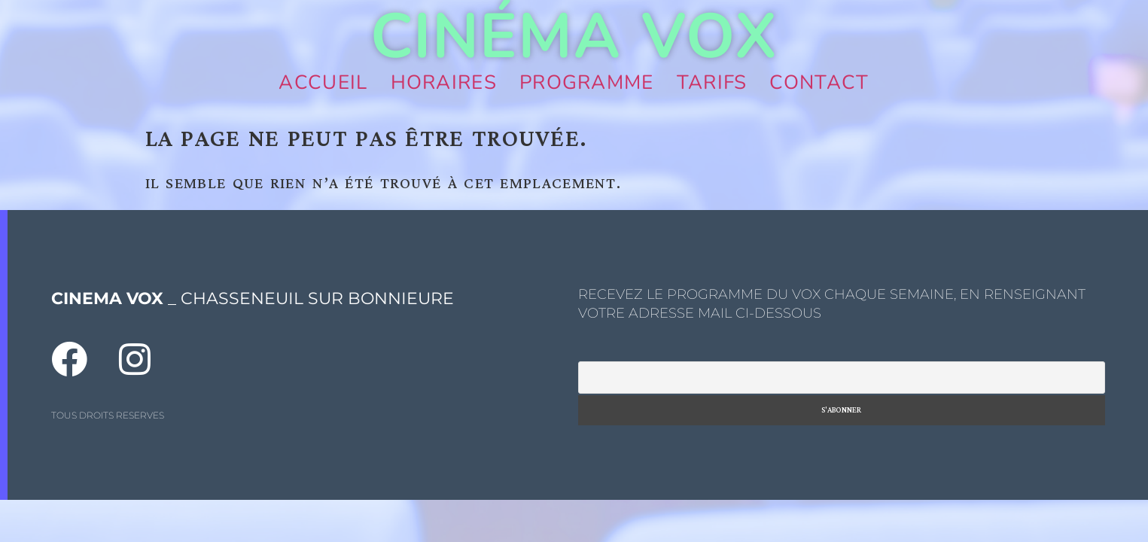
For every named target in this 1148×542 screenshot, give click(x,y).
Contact (819, 82)
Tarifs (712, 82)
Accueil (323, 82)
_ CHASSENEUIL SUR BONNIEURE (252, 298)
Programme (586, 82)
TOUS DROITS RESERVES (107, 415)
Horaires (444, 82)
